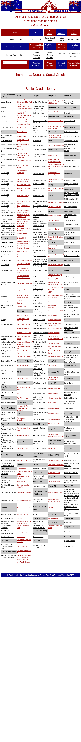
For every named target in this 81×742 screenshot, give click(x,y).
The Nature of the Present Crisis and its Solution (38, 337)
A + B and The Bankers (40, 102)
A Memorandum (22, 468)
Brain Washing (21, 127)
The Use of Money (38, 361)
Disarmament (37, 141)
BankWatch (4, 296)
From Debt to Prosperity (55, 265)
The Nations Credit (22, 378)
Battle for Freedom (22, 315)
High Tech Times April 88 (71, 256)
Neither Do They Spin (70, 132)
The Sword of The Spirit (24, 356)
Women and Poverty (23, 365)
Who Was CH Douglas (24, 562)
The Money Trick (53, 343)
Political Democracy (7, 365)
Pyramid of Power (69, 541)
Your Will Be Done (22, 398)
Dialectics (20, 149)
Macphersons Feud (23, 328)
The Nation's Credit (23, 448)
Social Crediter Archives (49, 55)
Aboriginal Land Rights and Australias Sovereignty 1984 (55, 277)
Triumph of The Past (7, 378)
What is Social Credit (23, 559)
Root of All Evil (21, 238)
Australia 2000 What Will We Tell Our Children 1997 (56, 290)
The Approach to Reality (40, 270)
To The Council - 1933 (39, 383)
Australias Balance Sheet (8, 460)
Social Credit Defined (7, 537)
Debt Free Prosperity (39, 435)
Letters (19, 393)
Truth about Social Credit (24, 260)
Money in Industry (38, 537)
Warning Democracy (39, 402)
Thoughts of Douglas (39, 378)
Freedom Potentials (7, 215)
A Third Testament (69, 160)
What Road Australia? (71, 473)
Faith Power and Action (24, 324)
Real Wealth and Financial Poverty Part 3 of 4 (8, 442)
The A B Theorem (53, 220)
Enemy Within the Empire (24, 160)
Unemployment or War (24, 435)
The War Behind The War (24, 283)
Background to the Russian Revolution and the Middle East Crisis (24, 122)
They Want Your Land (23, 290)
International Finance (54, 320)
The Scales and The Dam (8, 492)
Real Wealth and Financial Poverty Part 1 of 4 (8, 429)
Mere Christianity (53, 408)
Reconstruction (37, 229)
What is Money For (70, 324)
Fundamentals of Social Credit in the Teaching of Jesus (71, 372)
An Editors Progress (70, 277)
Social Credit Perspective (72, 136)
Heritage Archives (7, 324)
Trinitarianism (68, 408)
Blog (36, 32)
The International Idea (39, 315)
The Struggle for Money (71, 224)
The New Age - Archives (15, 55)
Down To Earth (52, 155)
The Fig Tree (5, 265)
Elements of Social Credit (56, 202)
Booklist (3, 107)
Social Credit (36, 247)
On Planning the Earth (23, 508)
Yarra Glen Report (22, 306)
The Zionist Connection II (56, 465)
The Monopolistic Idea (39, 328)
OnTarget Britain (6, 356)
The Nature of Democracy (40, 333)
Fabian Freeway (53, 518)
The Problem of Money (71, 347)
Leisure (35, 514)
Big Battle (67, 265)
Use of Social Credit (39, 393)
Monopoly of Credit (38, 196)
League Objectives (6, 102)
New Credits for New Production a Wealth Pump (7, 546)
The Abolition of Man (54, 424)
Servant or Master (53, 333)
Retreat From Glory (54, 473)
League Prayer (5, 122)
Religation (20, 518)
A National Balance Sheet (8, 514)
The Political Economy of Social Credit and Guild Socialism (56, 166)
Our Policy (4, 116)
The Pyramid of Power (39, 352)
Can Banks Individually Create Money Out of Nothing (71, 500)
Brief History (4, 112)
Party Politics (37, 211)
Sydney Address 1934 (39, 256)
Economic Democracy (39, 149)
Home (14, 32)
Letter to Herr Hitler (38, 174)
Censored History (22, 132)
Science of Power (53, 229)
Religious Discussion (70, 398)
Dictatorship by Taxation (40, 136)
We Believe (51, 448)
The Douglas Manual (54, 481)
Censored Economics (55, 302)
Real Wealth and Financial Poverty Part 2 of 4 (8, 435)
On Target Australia (7, 242)
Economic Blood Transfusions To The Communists (23, 155)
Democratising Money (71, 311)
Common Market (22, 136)
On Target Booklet (7, 247)
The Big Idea (36, 277)
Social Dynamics (6, 141)
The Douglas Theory (39, 306)
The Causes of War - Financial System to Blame (39, 283)
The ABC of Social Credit (56, 145)
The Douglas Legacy (23, 532)
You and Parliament (54, 207)
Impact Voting (52, 315)
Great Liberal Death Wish (72, 166)
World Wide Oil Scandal (55, 356)
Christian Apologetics (54, 398)
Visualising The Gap (7, 500)
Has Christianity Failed (24, 185)
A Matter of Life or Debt (24, 460)
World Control (68, 546)
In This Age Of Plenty (39, 468)
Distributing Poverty (70, 460)
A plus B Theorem (69, 242)
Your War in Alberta (38, 419)
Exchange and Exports (40, 160)
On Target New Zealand (8, 347)
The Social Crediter (7, 270)
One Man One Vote (23, 514)
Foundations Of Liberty (40, 486)
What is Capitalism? (39, 408)
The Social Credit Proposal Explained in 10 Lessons (72, 296)
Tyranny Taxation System (40, 388)
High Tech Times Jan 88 (71, 251)
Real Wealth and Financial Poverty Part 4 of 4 (8, 449)
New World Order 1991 (55, 328)
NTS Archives (73, 39)
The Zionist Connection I (55, 460)
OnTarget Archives (14, 39)
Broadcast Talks (53, 393)
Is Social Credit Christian (24, 500)
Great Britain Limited (39, 166)
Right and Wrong (53, 413)
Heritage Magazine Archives (36, 55)
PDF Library (36, 39)
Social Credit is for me (71, 532)
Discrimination (21, 481)
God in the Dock (53, 402)
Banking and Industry (54, 215)
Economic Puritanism (70, 180)
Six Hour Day (52, 365)
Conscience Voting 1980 (55, 311)
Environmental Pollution (24, 492)
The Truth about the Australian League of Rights (23, 270)
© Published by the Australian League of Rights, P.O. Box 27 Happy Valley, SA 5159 (40, 575)
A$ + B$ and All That (7, 518)
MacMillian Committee (39, 180)
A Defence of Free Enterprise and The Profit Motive (24, 102)
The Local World (22, 546)
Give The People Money (71, 202)
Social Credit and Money (71, 337)
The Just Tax (21, 537)
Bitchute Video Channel (15, 46)
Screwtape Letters (54, 419)
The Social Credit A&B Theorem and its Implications (71, 419)
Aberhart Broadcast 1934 (8, 402)
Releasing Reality (22, 233)
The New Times (6, 260)
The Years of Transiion (39, 448)
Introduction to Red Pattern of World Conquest (23, 408)
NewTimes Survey (7, 251)
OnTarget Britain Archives (8, 361)
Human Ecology (69, 383)
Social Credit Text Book (71, 468)
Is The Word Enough (23, 196)
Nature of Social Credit (24, 333)
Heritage (3, 320)
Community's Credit (54, 112)
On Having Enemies (70, 207)
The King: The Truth (39, 320)
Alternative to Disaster (71, 141)
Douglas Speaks (38, 145)
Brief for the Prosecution (40, 116)
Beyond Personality (54, 388)
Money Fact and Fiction (55, 492)
